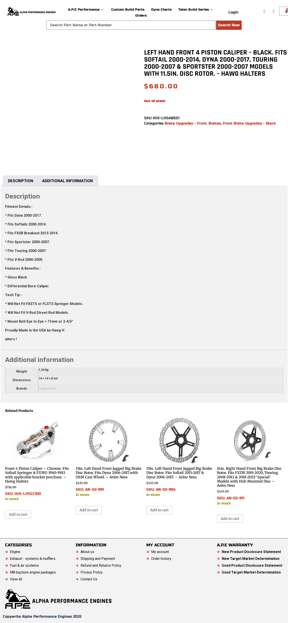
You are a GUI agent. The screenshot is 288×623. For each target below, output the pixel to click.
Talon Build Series (195, 9)
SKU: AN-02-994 (179, 456)
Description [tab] (20, 180)
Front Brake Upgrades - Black (249, 123)
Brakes (215, 123)
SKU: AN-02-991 (109, 456)
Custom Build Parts (128, 9)
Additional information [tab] (67, 180)
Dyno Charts (161, 9)
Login (233, 12)
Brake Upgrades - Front (186, 123)
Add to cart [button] (18, 514)
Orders (141, 15)
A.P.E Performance (85, 9)
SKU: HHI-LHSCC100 (38, 458)
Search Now (229, 25)
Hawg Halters (47, 388)
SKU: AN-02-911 (250, 461)
